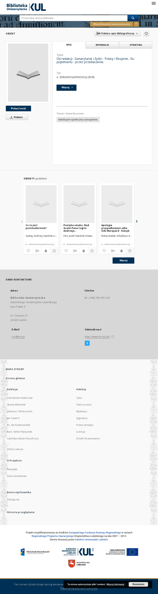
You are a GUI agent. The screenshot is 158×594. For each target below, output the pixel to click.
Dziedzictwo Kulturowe (20, 397)
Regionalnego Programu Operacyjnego (53, 536)
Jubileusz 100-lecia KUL (20, 411)
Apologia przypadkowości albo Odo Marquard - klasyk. (115, 228)
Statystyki (12, 469)
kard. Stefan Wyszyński (19, 431)
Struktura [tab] (136, 45)
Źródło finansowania (88, 438)
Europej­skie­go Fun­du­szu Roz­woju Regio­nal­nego (95, 532)
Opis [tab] (68, 45)
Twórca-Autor (84, 404)
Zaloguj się (13, 499)
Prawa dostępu (84, 425)
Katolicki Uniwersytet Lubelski (91, 539)
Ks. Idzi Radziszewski (18, 425)
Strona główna (15, 378)
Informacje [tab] (102, 45)
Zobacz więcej (15, 449)
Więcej (123, 260)
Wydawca (81, 411)
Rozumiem (138, 584)
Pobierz (15, 117)
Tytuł (79, 397)
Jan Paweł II (13, 418)
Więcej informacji (115, 584)
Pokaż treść (18, 108)
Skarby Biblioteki (16, 404)
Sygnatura (81, 418)
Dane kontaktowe (17, 476)
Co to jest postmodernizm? (36, 227)
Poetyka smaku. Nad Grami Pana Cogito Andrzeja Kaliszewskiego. (76, 228)
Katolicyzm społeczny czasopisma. (78, 119)
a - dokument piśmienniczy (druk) (75, 77)
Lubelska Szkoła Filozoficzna (23, 438)
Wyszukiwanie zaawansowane (111, 24)
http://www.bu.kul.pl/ (97, 336)
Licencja (80, 431)
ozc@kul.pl (18, 336)
